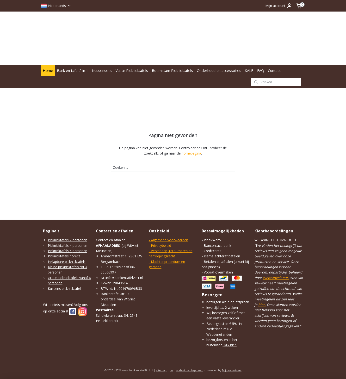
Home (48, 70)
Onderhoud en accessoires (219, 70)
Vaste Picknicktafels (132, 70)
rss (171, 370)
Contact (274, 70)
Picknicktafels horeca (64, 256)
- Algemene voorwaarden (168, 240)
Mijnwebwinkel (231, 370)
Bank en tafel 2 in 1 (72, 70)
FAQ (260, 70)
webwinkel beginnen (189, 370)
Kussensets (102, 70)
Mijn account (278, 6)
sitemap (161, 370)
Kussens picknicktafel (64, 288)
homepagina (191, 153)
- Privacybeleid (160, 245)
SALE (249, 70)
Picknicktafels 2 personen (67, 240)
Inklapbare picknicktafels (67, 261)
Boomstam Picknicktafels (172, 70)
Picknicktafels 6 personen (67, 251)
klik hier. (230, 345)
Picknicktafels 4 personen (67, 245)
